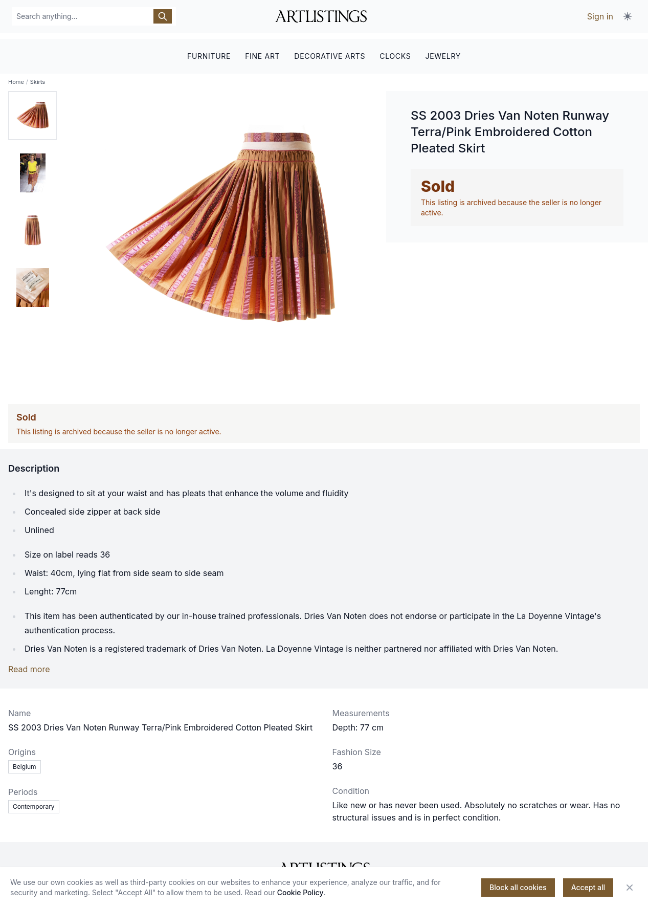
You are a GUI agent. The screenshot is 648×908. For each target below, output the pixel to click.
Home (16, 76)
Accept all (588, 887)
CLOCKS (395, 50)
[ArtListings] (324, 863)
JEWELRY (443, 50)
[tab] (32, 110)
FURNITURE (209, 50)
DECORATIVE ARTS (329, 50)
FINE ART (262, 50)
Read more (29, 664)
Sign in (600, 16)
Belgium (24, 761)
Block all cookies (518, 887)
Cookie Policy (300, 892)
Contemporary (34, 801)
